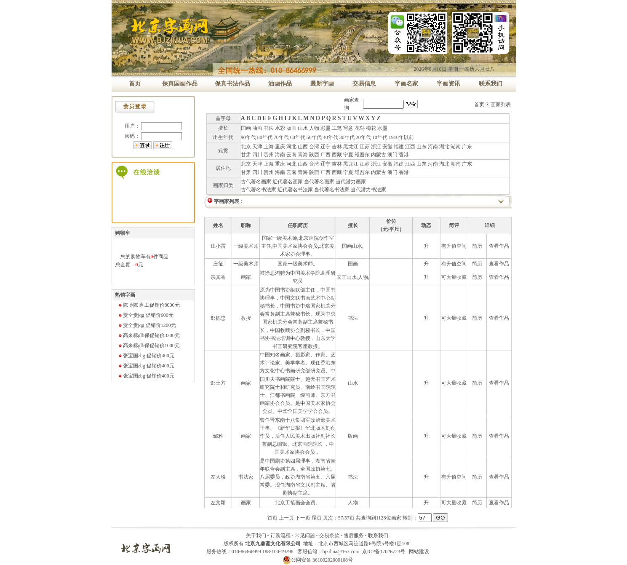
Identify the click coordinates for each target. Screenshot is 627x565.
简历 (477, 246)
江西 (410, 147)
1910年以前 (401, 137)
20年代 (363, 137)
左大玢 (218, 477)
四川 (257, 155)
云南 (291, 155)
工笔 (337, 128)
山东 (421, 147)
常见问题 (305, 535)
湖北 (444, 147)
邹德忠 (218, 318)
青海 (303, 155)
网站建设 (419, 551)
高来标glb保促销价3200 (149, 335)
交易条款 (329, 535)
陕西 (314, 155)
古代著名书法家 (258, 190)
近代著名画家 (287, 182)
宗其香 (218, 277)
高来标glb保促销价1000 (149, 345)
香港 (404, 155)
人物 (314, 128)
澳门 (392, 155)
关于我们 (256, 535)
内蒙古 (378, 155)
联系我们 (378, 535)
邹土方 (218, 383)
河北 (291, 147)
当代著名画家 (319, 182)
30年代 (347, 137)
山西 (303, 147)
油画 (257, 128)
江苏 (365, 147)
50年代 (314, 137)
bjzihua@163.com (341, 551)
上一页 (286, 518)
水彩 (280, 128)
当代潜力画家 (351, 182)
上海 (269, 147)
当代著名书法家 (332, 190)
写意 (348, 128)
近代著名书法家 (295, 190)
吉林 (337, 147)
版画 (291, 128)
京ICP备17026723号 (384, 551)
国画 (246, 128)
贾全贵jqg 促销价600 (145, 315)
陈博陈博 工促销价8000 (149, 305)
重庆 (280, 147)
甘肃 (246, 155)
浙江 (376, 147)
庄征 (218, 264)
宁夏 (348, 155)
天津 (257, 147)
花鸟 (360, 128)
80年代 (264, 137)
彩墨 (325, 128)
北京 (246, 147)
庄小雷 (218, 246)
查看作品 (499, 246)
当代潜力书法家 (368, 190)
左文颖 (218, 503)
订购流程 (280, 535)
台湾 (314, 147)
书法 (269, 128)
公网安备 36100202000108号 (318, 560)
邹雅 (218, 436)
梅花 (371, 128)
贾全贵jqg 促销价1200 (147, 325)
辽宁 (325, 147)
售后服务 (354, 535)
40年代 (330, 137)
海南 (280, 155)
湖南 (456, 147)
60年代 (297, 137)
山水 (303, 128)
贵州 (269, 155)
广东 (467, 147)
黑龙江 (350, 147)
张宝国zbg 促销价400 (146, 356)
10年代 (379, 137)
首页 (479, 104)
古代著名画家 (256, 182)
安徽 (387, 147)
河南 (433, 147)
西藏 (337, 155)
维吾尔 (362, 155)
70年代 (281, 137)
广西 (325, 155)
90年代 (248, 137)
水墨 (382, 128)
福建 (399, 147)
